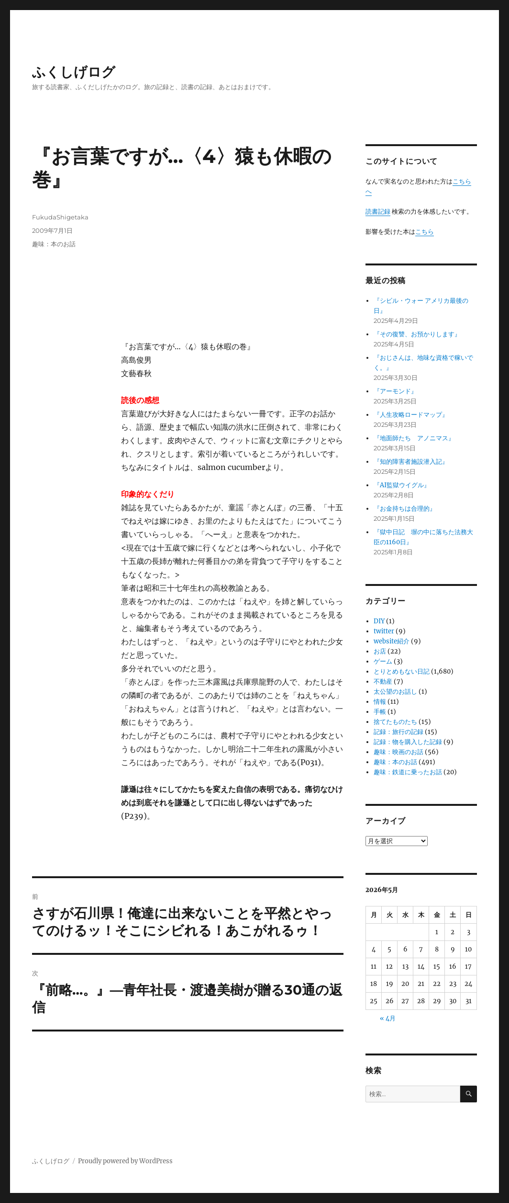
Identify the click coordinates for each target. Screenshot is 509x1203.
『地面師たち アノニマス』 (414, 438)
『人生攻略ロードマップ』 (411, 415)
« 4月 (388, 1018)
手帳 (380, 712)
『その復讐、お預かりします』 (417, 334)
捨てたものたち (395, 722)
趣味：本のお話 (54, 244)
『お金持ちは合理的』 (405, 508)
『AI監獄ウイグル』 (402, 485)
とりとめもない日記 (402, 671)
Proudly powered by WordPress (125, 1161)
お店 (380, 651)
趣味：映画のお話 (398, 752)
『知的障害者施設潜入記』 (411, 462)
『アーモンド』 (395, 391)
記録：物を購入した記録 (408, 742)
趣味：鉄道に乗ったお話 (408, 772)
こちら (424, 232)
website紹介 (391, 641)
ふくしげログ (73, 72)
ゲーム (383, 661)
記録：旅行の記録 (398, 732)
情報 (380, 702)
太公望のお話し (395, 691)
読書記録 (377, 211)
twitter (384, 631)
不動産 (383, 681)
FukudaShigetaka (60, 217)
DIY (379, 621)
